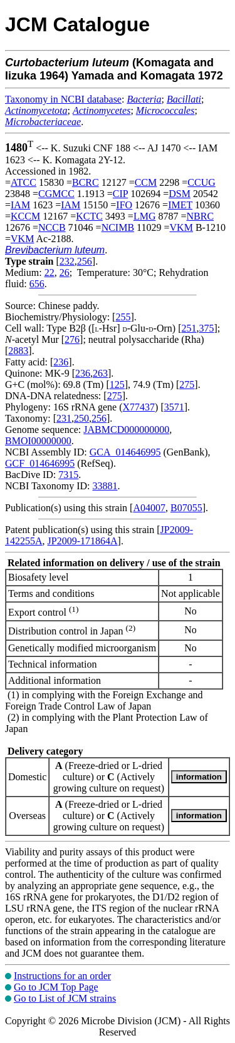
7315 (68, 474)
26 (65, 272)
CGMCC (56, 193)
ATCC (23, 182)
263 (100, 373)
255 (122, 317)
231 (63, 418)
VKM (181, 227)
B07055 (186, 507)
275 (186, 384)
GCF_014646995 (40, 463)
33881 (104, 486)
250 (81, 418)
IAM (20, 205)
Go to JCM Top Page (56, 987)
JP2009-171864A (83, 541)
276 (72, 339)
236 (60, 362)
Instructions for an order (62, 975)
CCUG (201, 182)
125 (117, 384)
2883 (18, 350)
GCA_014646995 (125, 452)
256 (84, 261)
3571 (174, 407)
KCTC (89, 216)
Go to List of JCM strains (65, 998)
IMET (180, 205)
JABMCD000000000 (126, 429)
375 (206, 328)
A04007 (149, 507)
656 (36, 283)
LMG (144, 216)
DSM (180, 193)
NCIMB (118, 227)
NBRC (200, 216)
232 (67, 261)
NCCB (52, 227)
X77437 (139, 407)
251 (188, 328)
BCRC (85, 182)
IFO (124, 205)
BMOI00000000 (38, 440)
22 (49, 272)
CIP (120, 193)
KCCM (25, 216)
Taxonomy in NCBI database (63, 99)
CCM (146, 182)
